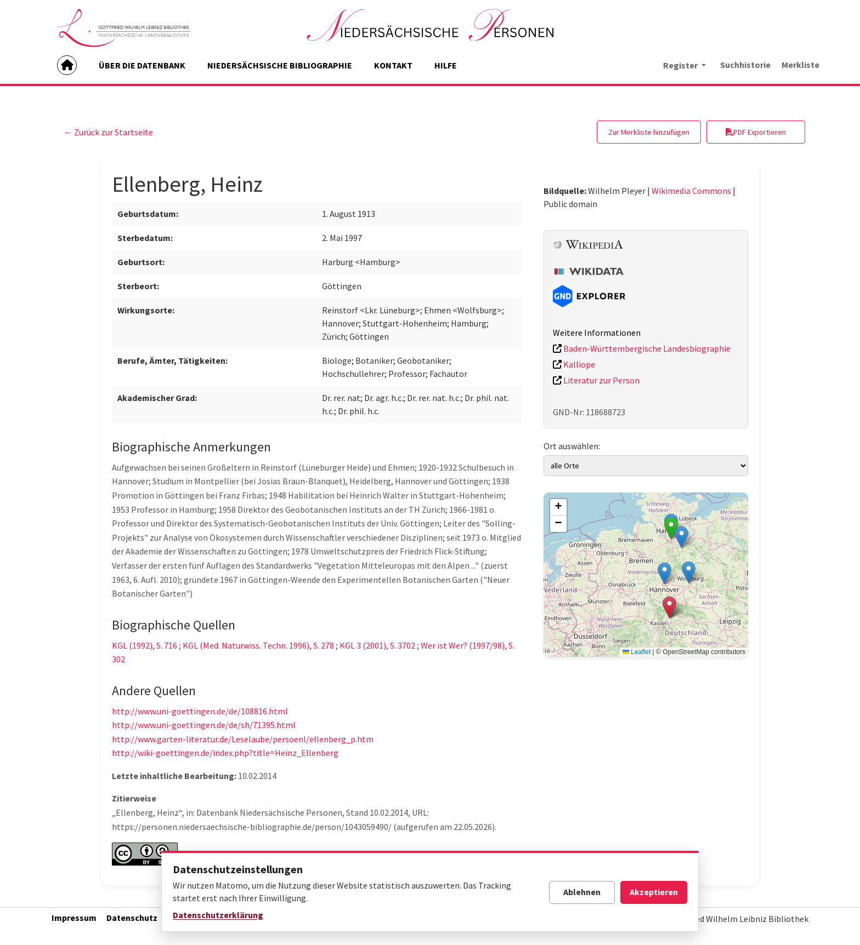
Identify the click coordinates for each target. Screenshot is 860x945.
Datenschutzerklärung (218, 914)
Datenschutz (131, 917)
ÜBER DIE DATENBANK (142, 65)
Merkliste (800, 64)
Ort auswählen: (572, 445)
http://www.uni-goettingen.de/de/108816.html (200, 711)
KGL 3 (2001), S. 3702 (377, 645)
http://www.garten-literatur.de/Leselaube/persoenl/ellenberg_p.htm (243, 739)
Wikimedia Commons (691, 190)
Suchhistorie (745, 64)
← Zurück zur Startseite (108, 132)
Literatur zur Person (596, 380)
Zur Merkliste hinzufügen (648, 132)
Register (681, 65)
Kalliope (574, 364)
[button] (681, 537)
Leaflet (636, 652)
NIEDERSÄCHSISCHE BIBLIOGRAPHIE (279, 65)
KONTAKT (393, 65)
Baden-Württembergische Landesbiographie (642, 348)
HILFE (445, 65)
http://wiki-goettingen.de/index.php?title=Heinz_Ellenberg (225, 752)
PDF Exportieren (756, 132)
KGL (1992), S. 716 (144, 645)
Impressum (74, 917)
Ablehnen (582, 891)
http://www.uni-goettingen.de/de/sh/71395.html (204, 724)
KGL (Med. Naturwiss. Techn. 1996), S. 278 (258, 645)
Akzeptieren (654, 891)
